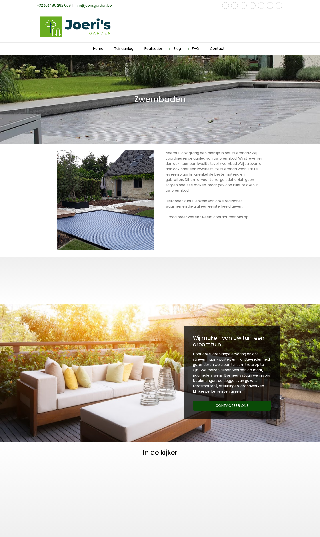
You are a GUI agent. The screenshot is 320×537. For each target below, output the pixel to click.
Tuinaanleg (123, 48)
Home (98, 48)
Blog (177, 48)
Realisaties (153, 48)
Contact (217, 48)
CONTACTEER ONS (232, 405)
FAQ (195, 48)
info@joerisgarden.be (93, 5)
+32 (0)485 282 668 (54, 5)
